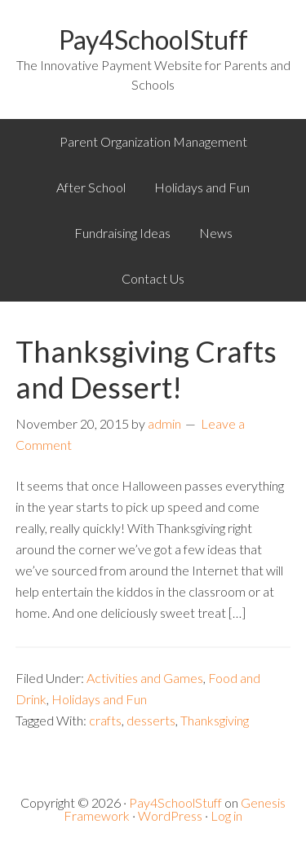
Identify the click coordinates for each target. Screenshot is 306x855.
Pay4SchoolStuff (153, 39)
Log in (226, 815)
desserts (150, 720)
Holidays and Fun (99, 699)
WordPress (170, 815)
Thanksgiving (214, 720)
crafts (105, 720)
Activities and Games (144, 677)
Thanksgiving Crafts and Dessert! (146, 368)
